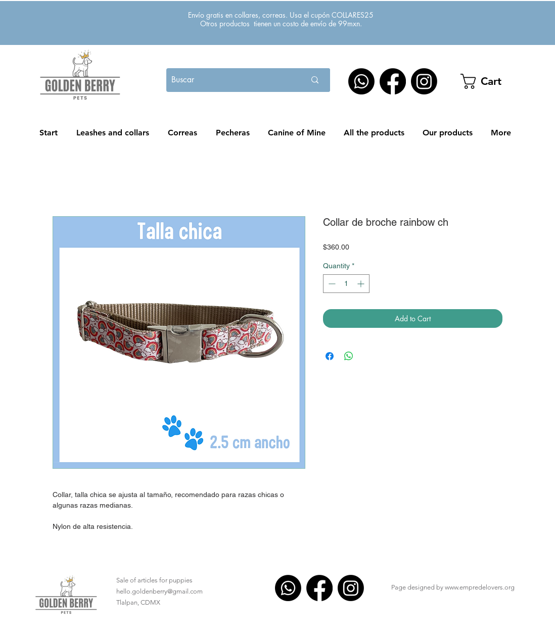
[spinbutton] (346, 283)
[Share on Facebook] (329, 356)
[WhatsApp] (361, 81)
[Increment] (361, 283)
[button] (495, 81)
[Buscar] (225, 80)
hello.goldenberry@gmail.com (159, 591)
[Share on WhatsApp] (349, 356)
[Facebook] (393, 81)
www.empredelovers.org (480, 587)
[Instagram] (424, 81)
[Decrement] (331, 283)
